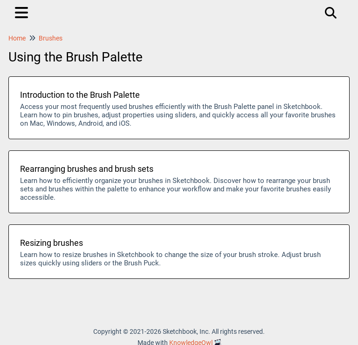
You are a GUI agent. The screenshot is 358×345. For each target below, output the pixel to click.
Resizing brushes (51, 243)
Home (17, 38)
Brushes (50, 38)
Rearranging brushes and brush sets (86, 169)
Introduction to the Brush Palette (80, 95)
